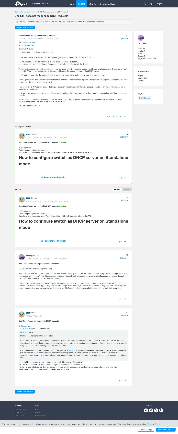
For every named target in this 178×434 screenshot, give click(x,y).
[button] (125, 117)
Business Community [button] (40, 4)
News (36, 409)
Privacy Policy (19, 415)
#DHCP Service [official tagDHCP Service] (29, 42)
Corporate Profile (20, 409)
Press (37, 405)
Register (160, 4)
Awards (37, 412)
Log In (151, 4)
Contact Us (18, 412)
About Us (18, 405)
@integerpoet (26, 148)
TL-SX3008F (29, 46)
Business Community (22, 12)
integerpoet (30, 255)
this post (70, 283)
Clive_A (33, 134)
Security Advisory (40, 415)
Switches (33, 12)
